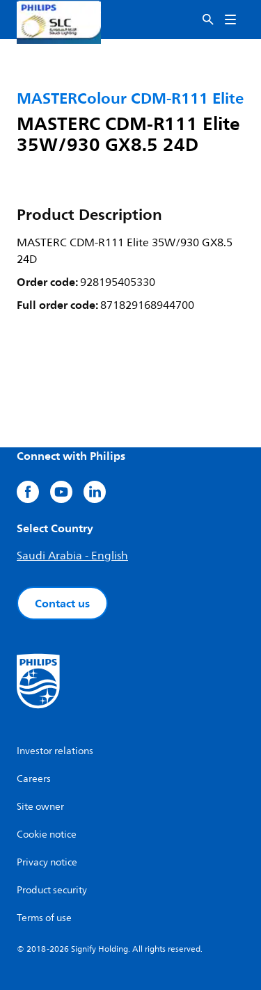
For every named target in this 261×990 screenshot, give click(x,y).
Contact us (62, 603)
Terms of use (44, 918)
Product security (52, 890)
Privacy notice (47, 862)
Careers (34, 779)
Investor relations (55, 751)
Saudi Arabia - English (72, 556)
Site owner (40, 807)
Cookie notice (47, 835)
